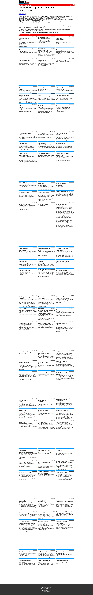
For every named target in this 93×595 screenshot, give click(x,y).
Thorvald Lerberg (22, 14)
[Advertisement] (46, 76)
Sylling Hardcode (46, 591)
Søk (72, 5)
